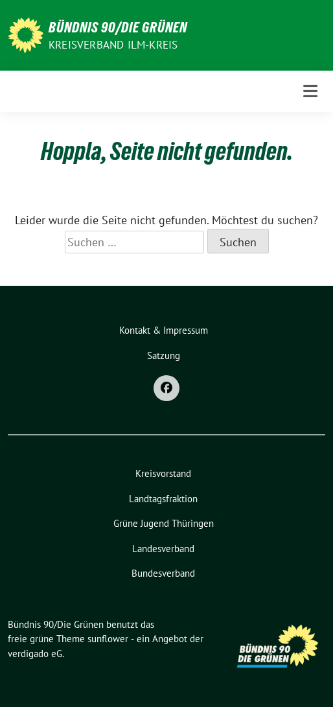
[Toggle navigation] (310, 91)
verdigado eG (35, 653)
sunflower (107, 638)
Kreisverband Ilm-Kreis (113, 45)
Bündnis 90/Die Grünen (118, 27)
